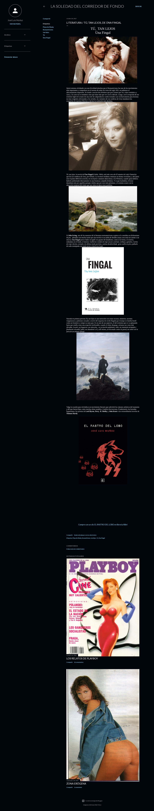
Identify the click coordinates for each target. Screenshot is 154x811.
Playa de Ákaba (48, 27)
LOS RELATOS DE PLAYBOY (82, 658)
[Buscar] (138, 6)
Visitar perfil (15, 24)
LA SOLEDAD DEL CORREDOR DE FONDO (87, 6)
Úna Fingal (46, 38)
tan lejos (46, 32)
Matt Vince (98, 805)
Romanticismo (48, 30)
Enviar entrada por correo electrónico (85, 535)
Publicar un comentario (75, 549)
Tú (44, 35)
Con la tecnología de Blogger (92, 801)
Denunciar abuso (11, 57)
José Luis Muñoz (15, 20)
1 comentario (78, 787)
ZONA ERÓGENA (76, 783)
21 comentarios (78, 662)
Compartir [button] (46, 19)
